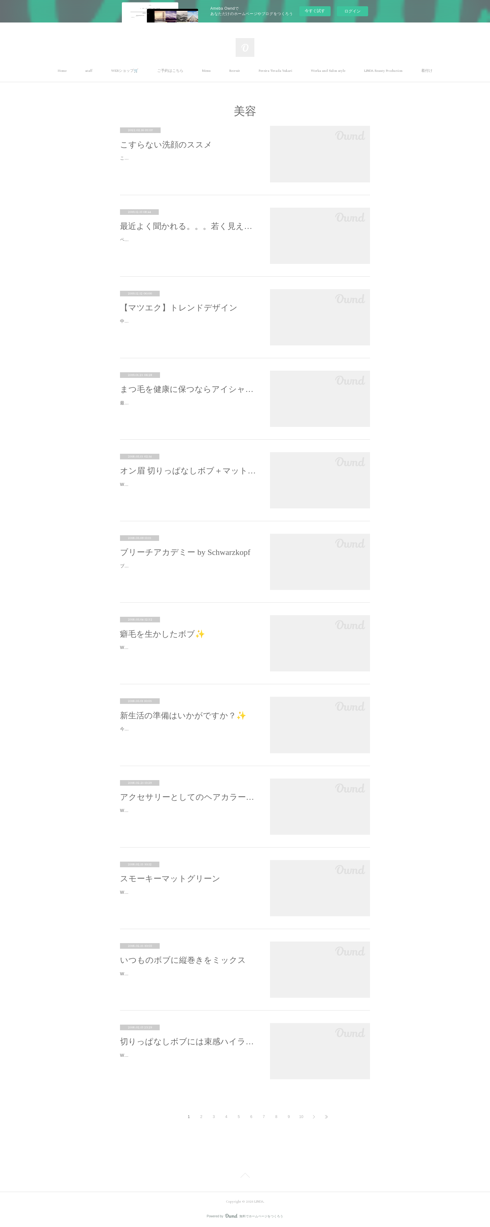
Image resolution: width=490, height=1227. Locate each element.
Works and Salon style (328, 71)
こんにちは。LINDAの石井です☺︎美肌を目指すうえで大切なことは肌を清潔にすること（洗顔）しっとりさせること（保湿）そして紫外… (188, 162)
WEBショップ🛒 (124, 71)
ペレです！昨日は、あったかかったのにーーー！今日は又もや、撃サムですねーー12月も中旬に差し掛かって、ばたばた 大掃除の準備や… (188, 243)
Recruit (234, 71)
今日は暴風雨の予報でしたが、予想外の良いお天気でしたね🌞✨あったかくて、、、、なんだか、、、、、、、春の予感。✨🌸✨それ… (189, 732)
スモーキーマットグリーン (170, 878)
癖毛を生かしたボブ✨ (162, 634)
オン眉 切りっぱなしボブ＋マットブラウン (189, 470)
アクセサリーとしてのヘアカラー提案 (189, 797)
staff (88, 71)
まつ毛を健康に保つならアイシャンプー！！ (189, 389)
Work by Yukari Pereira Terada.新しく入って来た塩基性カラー (181, 892)
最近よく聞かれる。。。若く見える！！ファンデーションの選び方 (189, 226)
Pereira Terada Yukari (275, 71)
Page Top (245, 1176)
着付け (426, 71)
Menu (206, 71)
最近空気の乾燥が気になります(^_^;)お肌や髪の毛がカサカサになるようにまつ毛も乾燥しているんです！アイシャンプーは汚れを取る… (188, 406)
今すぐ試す (315, 10)
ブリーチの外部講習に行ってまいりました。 (164, 565)
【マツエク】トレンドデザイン (179, 307)
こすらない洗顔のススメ (166, 144)
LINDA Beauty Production (383, 71)
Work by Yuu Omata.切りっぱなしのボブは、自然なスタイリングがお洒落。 (188, 488)
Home (62, 71)
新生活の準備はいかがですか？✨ (183, 715)
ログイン (352, 11)
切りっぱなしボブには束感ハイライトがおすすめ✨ (189, 1041)
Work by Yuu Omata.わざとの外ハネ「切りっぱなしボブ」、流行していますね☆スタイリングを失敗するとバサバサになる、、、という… (188, 1059)
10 (301, 1117)
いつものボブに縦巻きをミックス (183, 960)
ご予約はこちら (170, 71)
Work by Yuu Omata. (140, 647)
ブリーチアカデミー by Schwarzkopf (185, 552)
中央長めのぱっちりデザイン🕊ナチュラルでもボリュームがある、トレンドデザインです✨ (188, 325)
